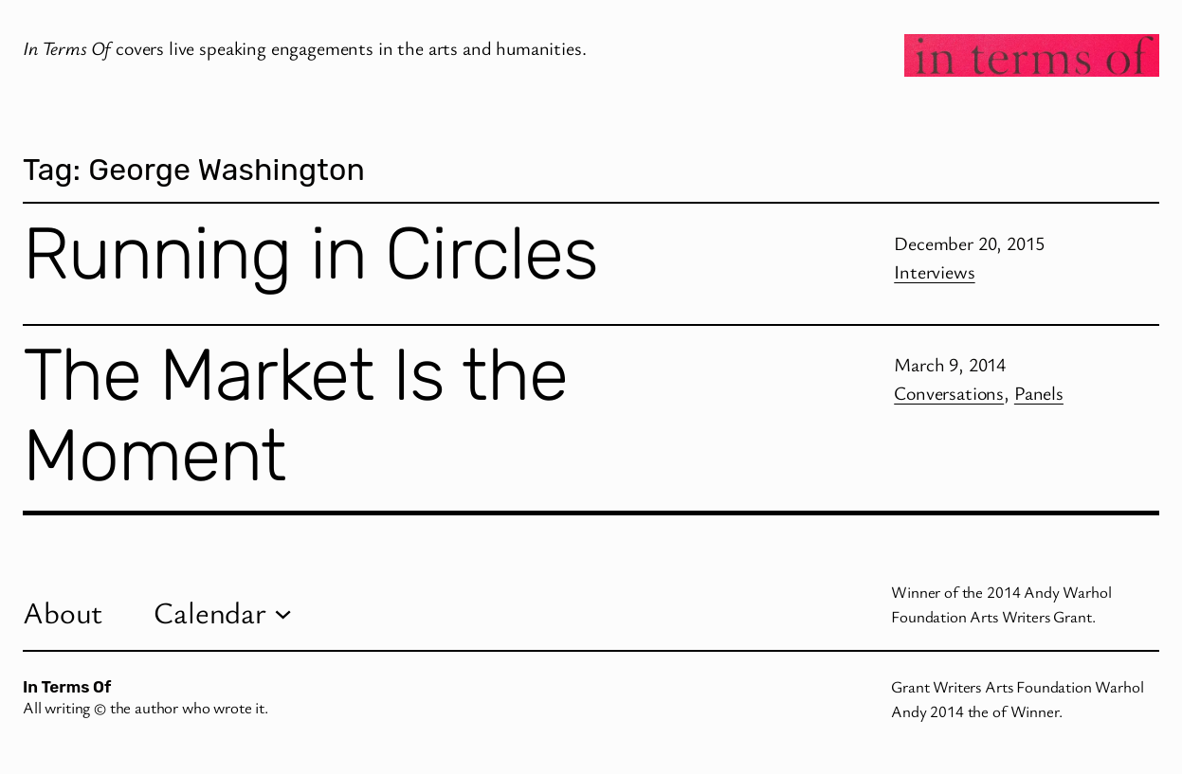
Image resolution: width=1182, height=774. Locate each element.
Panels (1039, 392)
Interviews (934, 271)
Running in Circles (310, 254)
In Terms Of (67, 686)
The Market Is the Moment (295, 415)
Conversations (949, 392)
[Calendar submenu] (283, 612)
